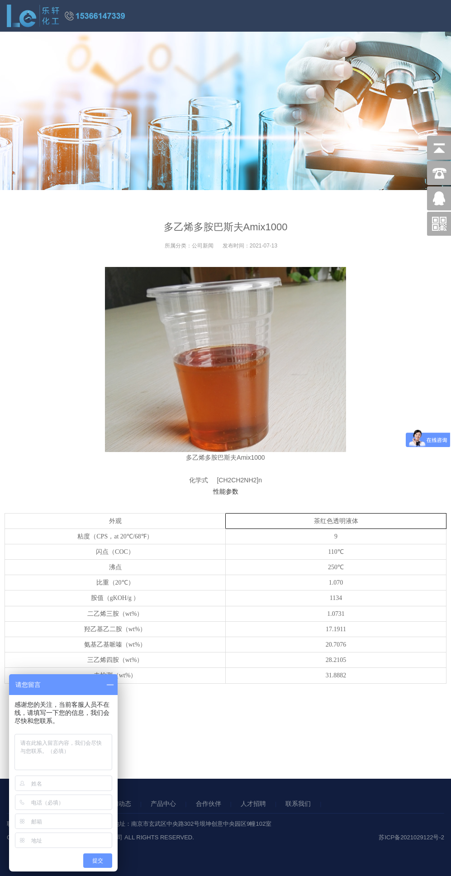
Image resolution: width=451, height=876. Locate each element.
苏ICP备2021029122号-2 (411, 837)
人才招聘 (253, 803)
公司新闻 (203, 246)
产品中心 (163, 803)
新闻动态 (118, 803)
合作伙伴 (208, 803)
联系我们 (298, 803)
